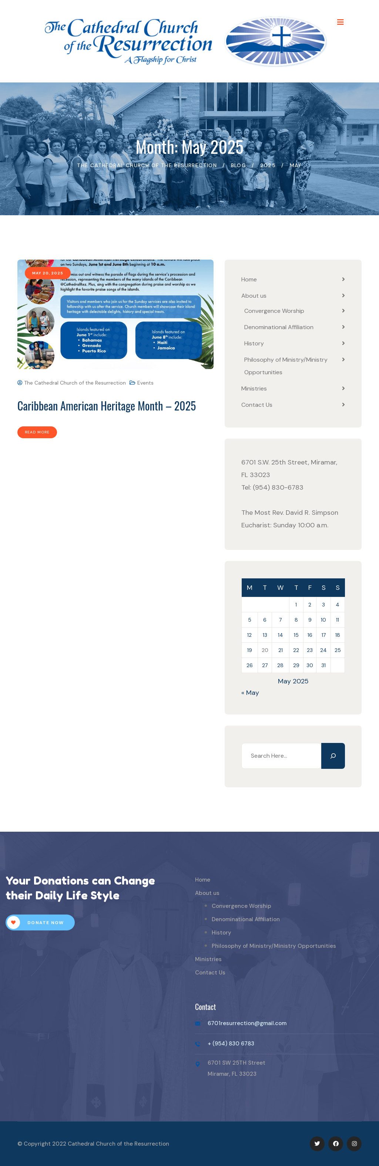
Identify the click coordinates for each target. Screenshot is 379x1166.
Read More (37, 432)
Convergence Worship (274, 311)
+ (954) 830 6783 (231, 1043)
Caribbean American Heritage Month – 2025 (106, 405)
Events (145, 382)
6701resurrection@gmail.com (247, 1023)
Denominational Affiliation (278, 327)
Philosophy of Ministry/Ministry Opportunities (274, 946)
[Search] (333, 756)
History (254, 343)
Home (249, 279)
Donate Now (35, 922)
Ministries (254, 388)
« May (250, 692)
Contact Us (256, 405)
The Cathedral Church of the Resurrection (71, 382)
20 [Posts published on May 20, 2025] (265, 650)
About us (253, 296)
